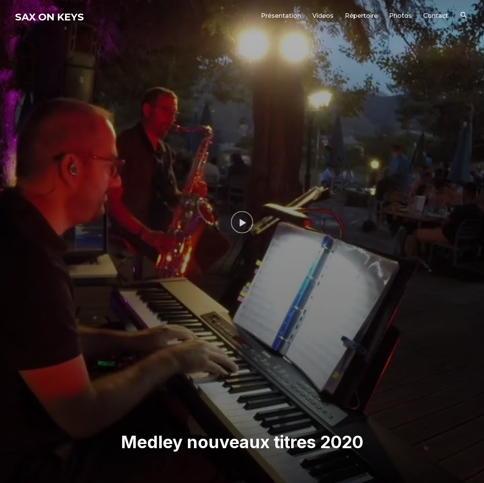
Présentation (281, 15)
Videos (323, 15)
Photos (400, 15)
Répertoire (361, 15)
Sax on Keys (49, 17)
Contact (435, 15)
